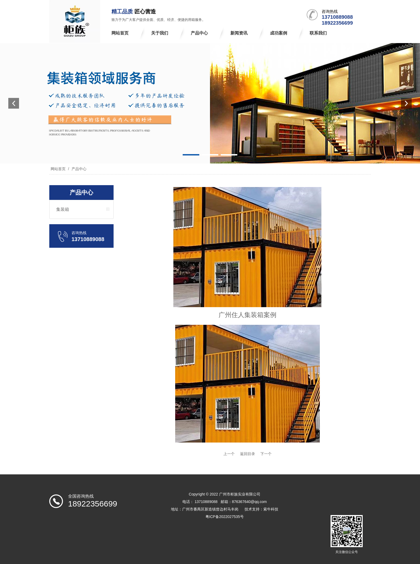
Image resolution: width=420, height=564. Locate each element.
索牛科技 (270, 509)
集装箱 (62, 209)
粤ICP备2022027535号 (224, 517)
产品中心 (78, 169)
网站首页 (58, 169)
